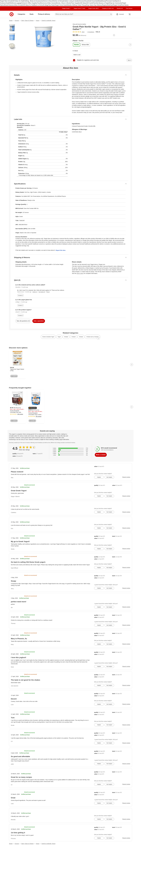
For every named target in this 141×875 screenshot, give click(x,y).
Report (48, 292)
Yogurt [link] (59, 336)
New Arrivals (19, 5)
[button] (32, 408)
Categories (22, 14)
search (111, 14)
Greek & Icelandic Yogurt (48, 20)
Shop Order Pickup (80, 5)
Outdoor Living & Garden (71, 1)
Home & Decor (48, 1)
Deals (6, 5)
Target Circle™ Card (79, 8)
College (46, 5)
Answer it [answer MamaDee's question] (20, 295)
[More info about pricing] (114, 35)
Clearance (11, 5)
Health (8, 3)
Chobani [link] (66, 336)
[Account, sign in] (120, 14)
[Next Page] (130, 44)
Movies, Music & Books (63, 3)
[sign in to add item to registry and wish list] (129, 60)
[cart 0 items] (130, 14)
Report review (126, 477)
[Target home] (11, 14)
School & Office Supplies (29, 3)
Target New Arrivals (6, 1)
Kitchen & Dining (58, 1)
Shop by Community (115, 3)
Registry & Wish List (107, 8)
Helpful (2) (34, 292)
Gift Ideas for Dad (18, 1)
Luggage (18, 3)
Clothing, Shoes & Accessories (33, 1)
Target (10, 20)
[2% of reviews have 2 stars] (70, 453)
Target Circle (117, 5)
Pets (94, 3)
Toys (38, 3)
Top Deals (51, 5)
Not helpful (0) (41, 292)
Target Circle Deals (61, 5)
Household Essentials (91, 1)
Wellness (13, 3)
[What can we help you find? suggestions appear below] (83, 14)
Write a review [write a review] (101, 454)
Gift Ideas (83, 3)
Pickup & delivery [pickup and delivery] (44, 14)
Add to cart (76, 54)
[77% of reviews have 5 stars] (70, 448)
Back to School (39, 5)
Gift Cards (89, 3)
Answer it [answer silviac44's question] (20, 315)
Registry (104, 5)
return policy (80, 273)
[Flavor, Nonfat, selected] (76, 44)
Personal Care (110, 1)
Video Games (51, 3)
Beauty (104, 1)
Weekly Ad (70, 5)
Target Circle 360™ (93, 8)
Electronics (43, 3)
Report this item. (61, 250)
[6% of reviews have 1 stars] (70, 455)
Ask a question (39, 321)
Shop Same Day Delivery (94, 5)
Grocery (81, 1)
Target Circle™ (66, 8)
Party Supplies (75, 3)
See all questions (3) (23, 321)
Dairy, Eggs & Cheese (27, 20)
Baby (99, 1)
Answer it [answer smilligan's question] (20, 305)
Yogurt (37, 20)
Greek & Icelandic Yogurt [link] (48, 336)
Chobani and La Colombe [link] (92, 336)
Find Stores (125, 5)
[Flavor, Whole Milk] (85, 44)
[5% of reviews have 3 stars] (70, 451)
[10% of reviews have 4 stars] (70, 450)
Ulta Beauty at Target (102, 3)
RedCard (110, 5)
